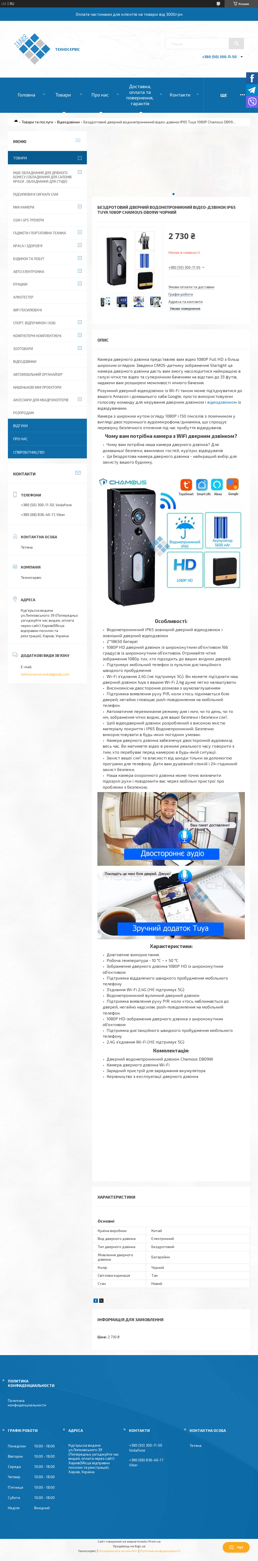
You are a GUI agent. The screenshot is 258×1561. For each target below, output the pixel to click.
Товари (63, 95)
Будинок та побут (28, 259)
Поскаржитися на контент (118, 1551)
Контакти (180, 95)
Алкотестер (23, 297)
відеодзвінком (222, 401)
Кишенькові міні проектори (37, 387)
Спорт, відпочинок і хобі (34, 323)
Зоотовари (23, 349)
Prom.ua (154, 1541)
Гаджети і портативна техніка (39, 233)
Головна (26, 95)
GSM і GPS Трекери (28, 220)
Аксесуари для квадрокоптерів (40, 400)
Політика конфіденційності (160, 1551)
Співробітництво (28, 452)
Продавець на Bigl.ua (129, 1546)
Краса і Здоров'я (27, 246)
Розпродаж (23, 413)
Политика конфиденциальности (27, 1402)
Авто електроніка (28, 272)
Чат (236, 1547)
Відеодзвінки (68, 122)
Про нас (100, 95)
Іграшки (20, 284)
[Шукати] (236, 43)
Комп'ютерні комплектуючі (37, 336)
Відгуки (20, 425)
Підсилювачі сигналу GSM (35, 194)
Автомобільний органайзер (38, 374)
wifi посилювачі (27, 310)
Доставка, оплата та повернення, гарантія (139, 94)
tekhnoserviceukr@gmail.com (45, 674)
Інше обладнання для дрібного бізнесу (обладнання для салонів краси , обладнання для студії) (42, 177)
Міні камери (23, 207)
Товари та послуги (37, 122)
